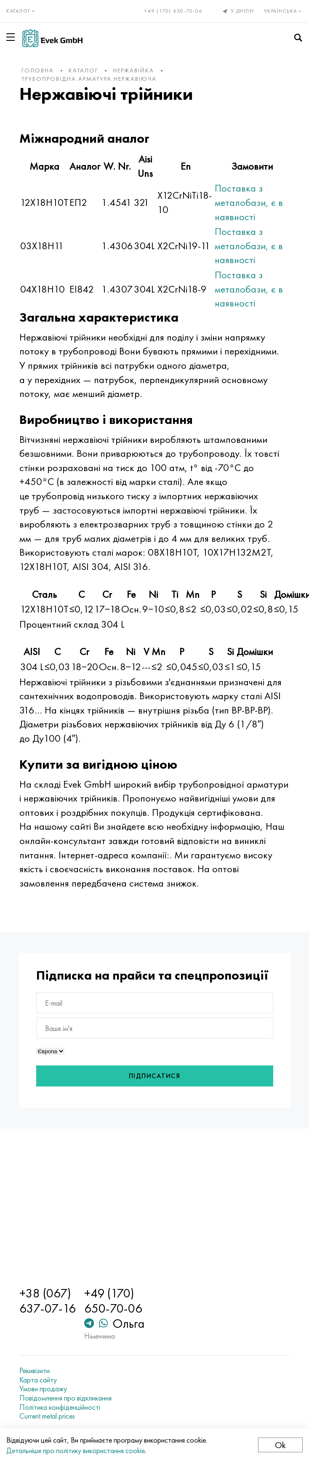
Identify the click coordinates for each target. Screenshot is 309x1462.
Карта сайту (38, 1380)
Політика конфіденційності (59, 1407)
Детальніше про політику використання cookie (75, 1450)
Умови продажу (43, 1388)
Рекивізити (34, 1370)
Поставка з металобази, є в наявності (249, 202)
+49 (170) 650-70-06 (173, 11)
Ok (280, 1445)
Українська (283, 11)
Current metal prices (47, 1416)
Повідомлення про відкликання (65, 1398)
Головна (37, 70)
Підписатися (155, 1075)
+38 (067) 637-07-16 (47, 1301)
